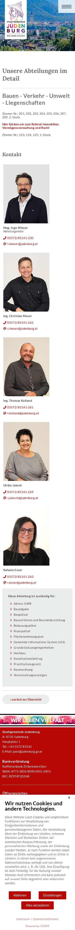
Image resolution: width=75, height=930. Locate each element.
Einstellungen (52, 895)
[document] (37, 845)
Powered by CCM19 (37, 926)
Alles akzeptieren (37, 905)
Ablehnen (19, 895)
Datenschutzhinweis (46, 919)
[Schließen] (69, 798)
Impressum (23, 919)
